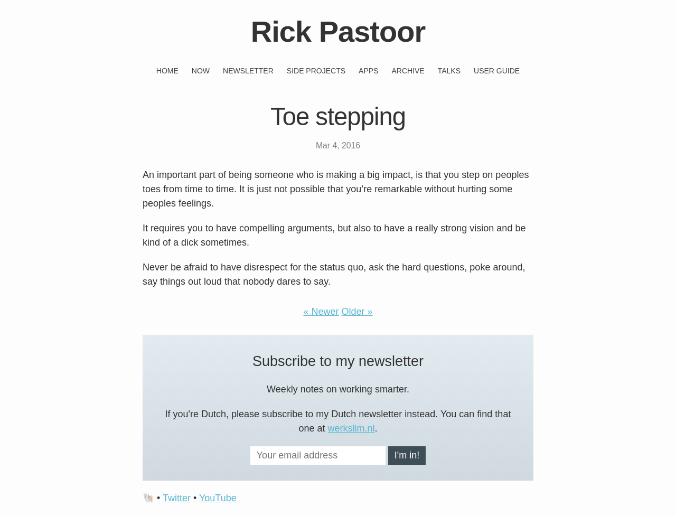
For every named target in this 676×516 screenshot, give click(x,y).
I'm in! (407, 455)
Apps (368, 71)
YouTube (218, 498)
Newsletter (248, 71)
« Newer (321, 311)
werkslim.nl (351, 428)
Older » (357, 311)
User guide (497, 71)
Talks (449, 71)
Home (167, 71)
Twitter (177, 498)
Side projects (316, 71)
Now (201, 71)
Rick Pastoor (338, 31)
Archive (407, 71)
